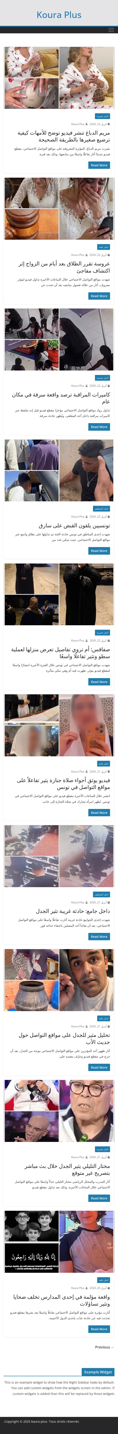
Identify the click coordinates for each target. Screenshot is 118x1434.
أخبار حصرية (102, 116)
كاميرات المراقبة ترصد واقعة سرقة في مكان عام (61, 398)
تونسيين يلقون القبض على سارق (74, 525)
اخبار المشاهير (101, 508)
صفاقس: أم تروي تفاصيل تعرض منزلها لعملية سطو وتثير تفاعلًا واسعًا (60, 652)
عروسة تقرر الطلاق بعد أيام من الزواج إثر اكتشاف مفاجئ (64, 267)
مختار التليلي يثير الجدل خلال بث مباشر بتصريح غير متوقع (67, 1169)
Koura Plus (59, 14)
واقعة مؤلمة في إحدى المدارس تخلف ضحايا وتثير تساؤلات (61, 1300)
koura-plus (39, 1421)
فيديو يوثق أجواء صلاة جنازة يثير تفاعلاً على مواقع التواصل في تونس (63, 783)
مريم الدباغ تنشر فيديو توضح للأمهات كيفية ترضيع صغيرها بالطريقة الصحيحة (63, 136)
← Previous (104, 1347)
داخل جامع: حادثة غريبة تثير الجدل (73, 910)
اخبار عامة (103, 247)
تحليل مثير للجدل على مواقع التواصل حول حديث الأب (64, 1038)
